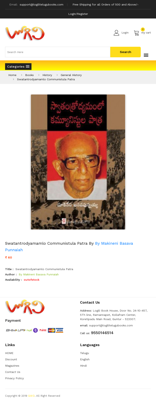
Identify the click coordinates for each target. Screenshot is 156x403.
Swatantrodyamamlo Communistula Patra (46, 79)
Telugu (84, 353)
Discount (11, 359)
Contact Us (12, 372)
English (85, 359)
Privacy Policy (14, 378)
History (47, 75)
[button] (18, 66)
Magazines (12, 365)
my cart (142, 33)
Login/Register (78, 13)
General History (71, 75)
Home (12, 75)
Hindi (83, 365)
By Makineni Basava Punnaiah (39, 274)
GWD (31, 395)
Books (29, 75)
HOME (9, 353)
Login (121, 33)
